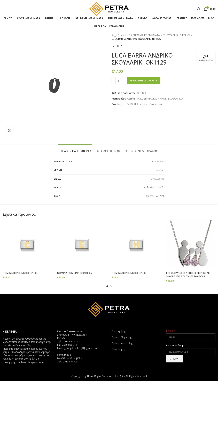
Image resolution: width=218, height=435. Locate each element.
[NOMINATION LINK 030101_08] (136, 245)
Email (170, 331)
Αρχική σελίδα (119, 35)
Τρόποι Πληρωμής (122, 337)
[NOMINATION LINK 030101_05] (81, 245)
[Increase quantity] (123, 80)
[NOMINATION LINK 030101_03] (27, 245)
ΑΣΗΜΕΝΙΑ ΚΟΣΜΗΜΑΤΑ (145, 35)
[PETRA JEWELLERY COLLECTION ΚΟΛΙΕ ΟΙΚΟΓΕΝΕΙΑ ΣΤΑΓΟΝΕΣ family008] (190, 245)
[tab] (75, 149)
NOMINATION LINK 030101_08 (129, 273)
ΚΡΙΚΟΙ (186, 35)
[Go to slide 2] (111, 286)
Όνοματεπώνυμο (175, 345)
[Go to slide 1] (107, 286)
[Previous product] (114, 46)
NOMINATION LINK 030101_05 (74, 273)
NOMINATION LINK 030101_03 (20, 273)
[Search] (198, 8)
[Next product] (122, 46)
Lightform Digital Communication (101, 375)
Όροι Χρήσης (119, 331)
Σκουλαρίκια (156, 104)
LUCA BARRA (130, 104)
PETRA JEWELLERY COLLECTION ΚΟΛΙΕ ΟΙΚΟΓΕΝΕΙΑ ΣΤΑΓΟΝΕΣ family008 (188, 274)
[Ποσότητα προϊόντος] (118, 80)
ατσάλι (143, 104)
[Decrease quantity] (114, 80)
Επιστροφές (118, 349)
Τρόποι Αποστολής (122, 343)
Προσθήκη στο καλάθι (143, 80)
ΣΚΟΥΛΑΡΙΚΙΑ (170, 35)
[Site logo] (109, 8)
